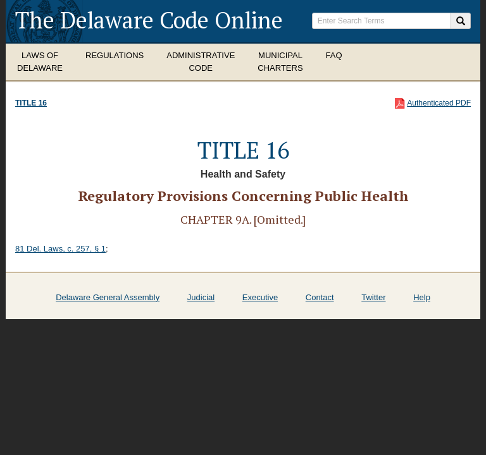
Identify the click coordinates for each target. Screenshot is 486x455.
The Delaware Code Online (149, 20)
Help (421, 297)
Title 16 (31, 103)
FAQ (334, 55)
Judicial (201, 297)
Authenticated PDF (439, 103)
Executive (260, 297)
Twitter (373, 297)
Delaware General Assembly (107, 297)
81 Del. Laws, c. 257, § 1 (60, 248)
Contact (320, 297)
